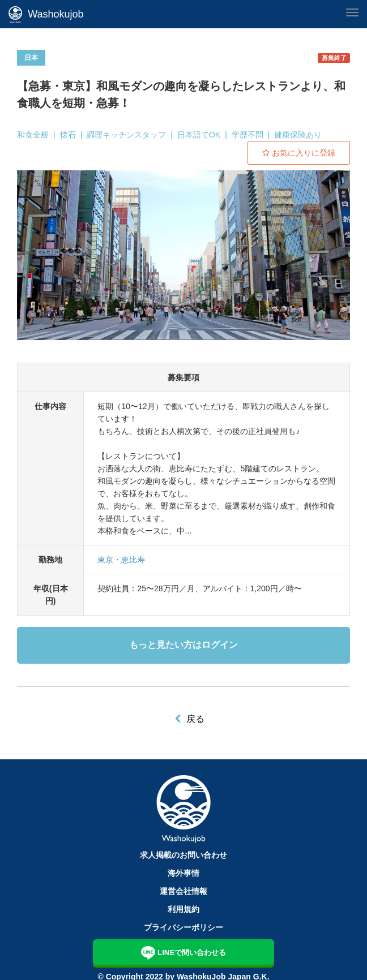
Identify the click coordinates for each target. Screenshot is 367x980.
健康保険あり (298, 134)
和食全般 (33, 134)
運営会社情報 (183, 891)
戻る (195, 719)
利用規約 (183, 909)
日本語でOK (198, 134)
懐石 (68, 134)
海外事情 (183, 873)
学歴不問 (247, 134)
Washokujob (46, 14)
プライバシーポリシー (183, 927)
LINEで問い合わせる (184, 951)
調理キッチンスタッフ (126, 134)
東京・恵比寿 (121, 559)
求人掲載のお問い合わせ (183, 854)
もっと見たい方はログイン (183, 645)
